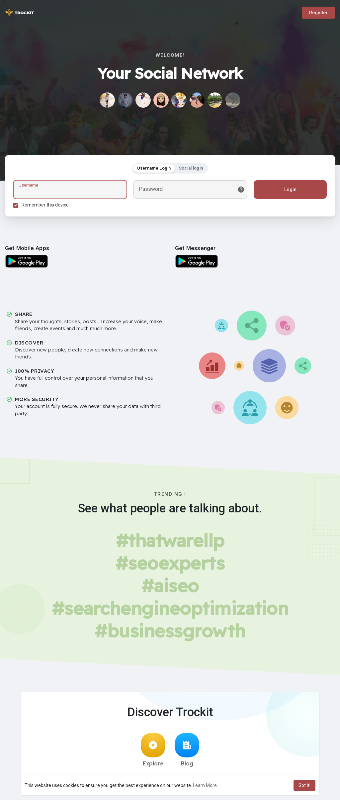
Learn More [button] (205, 785)
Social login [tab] (191, 168)
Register (318, 12)
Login (290, 189)
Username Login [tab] (154, 168)
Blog (187, 750)
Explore (153, 750)
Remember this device (45, 204)
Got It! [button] (304, 785)
